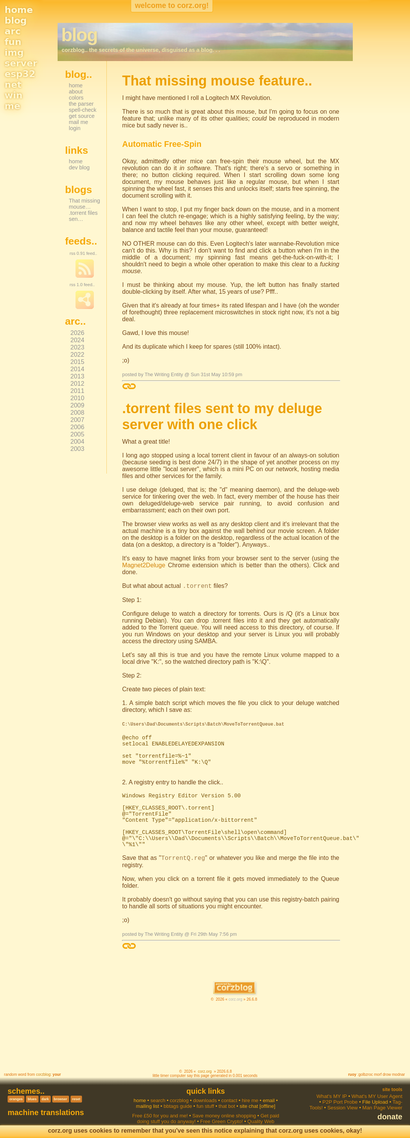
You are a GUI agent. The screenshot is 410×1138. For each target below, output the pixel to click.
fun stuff (205, 1106)
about (76, 92)
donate (389, 1116)
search (158, 1100)
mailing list (147, 1106)
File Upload (375, 1102)
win (14, 95)
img (14, 52)
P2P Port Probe (339, 1102)
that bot (227, 1106)
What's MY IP (332, 1096)
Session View (342, 1108)
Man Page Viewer (382, 1108)
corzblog (43, 1074)
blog (16, 20)
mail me (78, 122)
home (19, 10)
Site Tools (392, 1089)
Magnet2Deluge (143, 565)
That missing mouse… (84, 204)
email (269, 1100)
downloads (205, 1100)
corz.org (235, 999)
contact (229, 1100)
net (13, 84)
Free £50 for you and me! (160, 1116)
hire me (250, 1100)
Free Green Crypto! (221, 1121)
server (21, 63)
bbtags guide (178, 1106)
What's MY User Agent (377, 1096)
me (12, 106)
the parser (81, 104)
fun (13, 42)
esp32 (20, 74)
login (75, 128)
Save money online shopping (224, 1116)
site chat (249, 1106)
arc (13, 31)
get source (82, 116)
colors (76, 98)
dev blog (79, 167)
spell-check (82, 110)
